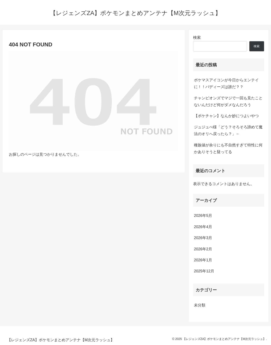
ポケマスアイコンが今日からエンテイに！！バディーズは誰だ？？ (226, 83)
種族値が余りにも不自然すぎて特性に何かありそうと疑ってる (228, 148)
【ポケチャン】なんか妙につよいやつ (226, 116)
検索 (197, 37)
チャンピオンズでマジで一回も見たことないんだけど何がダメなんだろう (228, 101)
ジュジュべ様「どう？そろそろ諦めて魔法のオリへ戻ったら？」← (228, 130)
